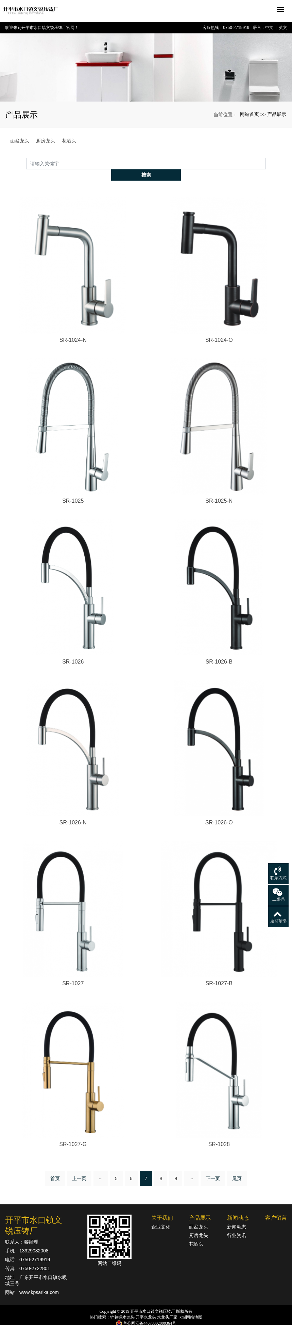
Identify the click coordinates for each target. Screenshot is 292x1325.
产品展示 (276, 114)
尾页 (237, 1167)
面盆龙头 (19, 140)
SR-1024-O (219, 328)
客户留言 (276, 1206)
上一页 (79, 1167)
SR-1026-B (219, 650)
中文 (269, 27)
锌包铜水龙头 (122, 1306)
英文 (283, 27)
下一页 (213, 1167)
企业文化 (160, 1215)
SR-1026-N (73, 811)
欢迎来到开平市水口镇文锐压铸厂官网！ (42, 27)
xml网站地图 (190, 1306)
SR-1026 (73, 650)
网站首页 (249, 114)
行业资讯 (236, 1224)
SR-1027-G (73, 1133)
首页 (55, 1167)
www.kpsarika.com (39, 1281)
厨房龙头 (45, 140)
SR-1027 (73, 972)
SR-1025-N (219, 489)
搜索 (266, 163)
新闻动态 (238, 1206)
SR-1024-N (73, 328)
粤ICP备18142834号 (146, 1318)
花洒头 (69, 140)
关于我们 (162, 1206)
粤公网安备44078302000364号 (149, 1311)
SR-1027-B (219, 972)
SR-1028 (219, 1133)
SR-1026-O (219, 811)
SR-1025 (73, 489)
